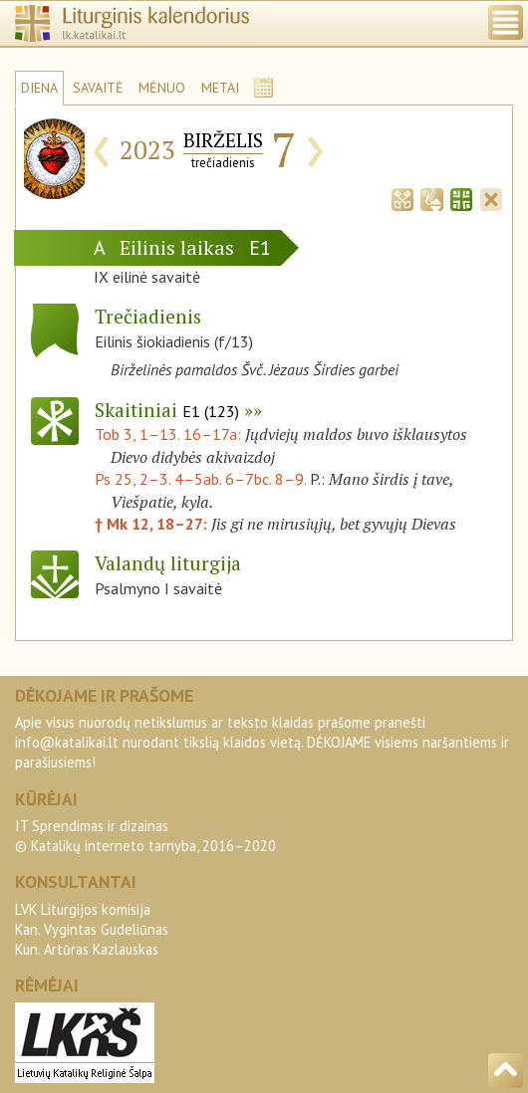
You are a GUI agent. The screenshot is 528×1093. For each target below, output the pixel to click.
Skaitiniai (167, 409)
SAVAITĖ (98, 88)
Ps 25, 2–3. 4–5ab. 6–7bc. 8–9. (200, 479)
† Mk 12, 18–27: (153, 524)
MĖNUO (161, 88)
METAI (220, 88)
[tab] (402, 197)
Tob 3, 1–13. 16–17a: (170, 434)
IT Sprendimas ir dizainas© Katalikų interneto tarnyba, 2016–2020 (145, 835)
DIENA (39, 88)
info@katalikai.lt (67, 742)
